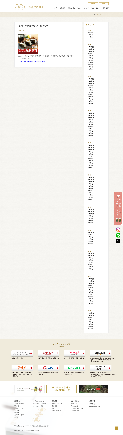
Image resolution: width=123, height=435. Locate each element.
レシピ (86, 8)
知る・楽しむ (95, 8)
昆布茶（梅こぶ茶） (20, 404)
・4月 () (90, 32)
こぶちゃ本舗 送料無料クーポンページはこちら (32, 61)
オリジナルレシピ (38, 401)
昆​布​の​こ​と (74, 404)
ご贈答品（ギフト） (20, 408)
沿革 (53, 408)
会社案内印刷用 (56, 410)
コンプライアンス (57, 404)
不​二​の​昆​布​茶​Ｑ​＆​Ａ (76, 406)
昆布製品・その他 (19, 415)
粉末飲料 (16, 412)
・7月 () (90, 58)
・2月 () (90, 35)
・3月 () (90, 67)
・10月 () (91, 51)
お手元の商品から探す (39, 404)
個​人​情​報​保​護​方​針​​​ (94, 406)
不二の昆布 (17, 406)
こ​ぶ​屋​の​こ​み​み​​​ (75, 410)
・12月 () (91, 47)
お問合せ (103, 3)
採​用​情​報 (93, 3)
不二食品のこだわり (74, 8)
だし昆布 (16, 410)
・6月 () (90, 60)
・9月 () (90, 53)
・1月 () (90, 37)
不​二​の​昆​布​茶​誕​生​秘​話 (77, 408)
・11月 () (91, 49)
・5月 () (90, 62)
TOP (94, 14)
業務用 (16, 417)
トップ (54, 8)
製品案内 (62, 8)
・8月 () (90, 55)
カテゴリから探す (38, 406)
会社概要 (106, 8)
